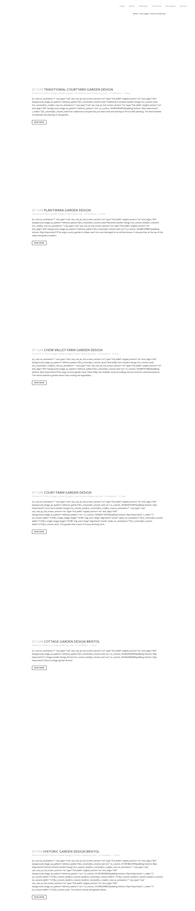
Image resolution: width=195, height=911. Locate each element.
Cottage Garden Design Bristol (72, 641)
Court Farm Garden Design (68, 492)
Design (54, 93)
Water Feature (81, 353)
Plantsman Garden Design (67, 210)
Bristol (54, 855)
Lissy (105, 93)
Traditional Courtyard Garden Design (78, 89)
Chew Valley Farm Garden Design (73, 350)
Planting (71, 214)
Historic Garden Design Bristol (71, 851)
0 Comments (116, 93)
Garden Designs (65, 93)
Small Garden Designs (84, 496)
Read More (39, 122)
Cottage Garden (58, 645)
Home (135, 14)
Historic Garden (81, 855)
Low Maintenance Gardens (87, 93)
